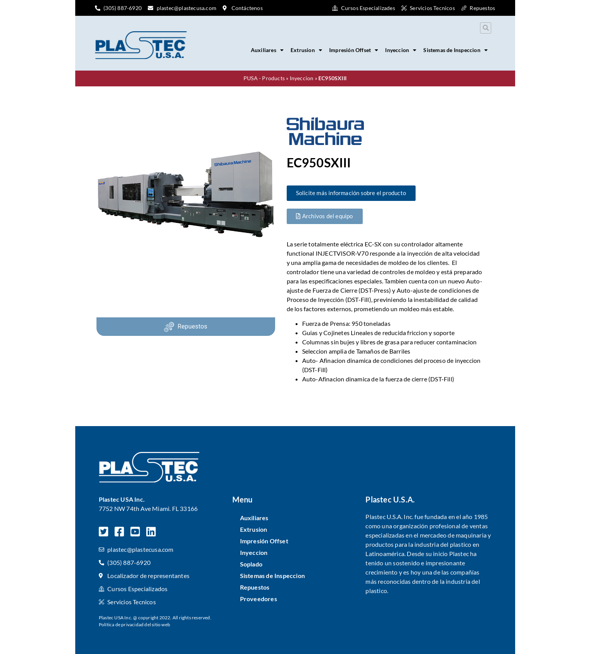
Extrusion (306, 50)
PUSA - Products (264, 78)
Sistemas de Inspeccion (455, 50)
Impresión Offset (353, 50)
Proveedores (258, 598)
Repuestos (192, 326)
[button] (485, 28)
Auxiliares (267, 50)
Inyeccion (400, 50)
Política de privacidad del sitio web (134, 624)
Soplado (251, 564)
